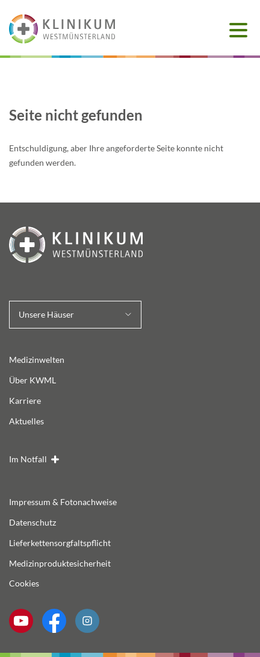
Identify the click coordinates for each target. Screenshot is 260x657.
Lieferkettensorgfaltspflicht (60, 543)
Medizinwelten (36, 359)
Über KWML (32, 380)
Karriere (25, 400)
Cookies (24, 583)
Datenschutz (32, 522)
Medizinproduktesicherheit (60, 563)
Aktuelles (26, 421)
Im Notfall (28, 459)
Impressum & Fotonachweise (63, 502)
